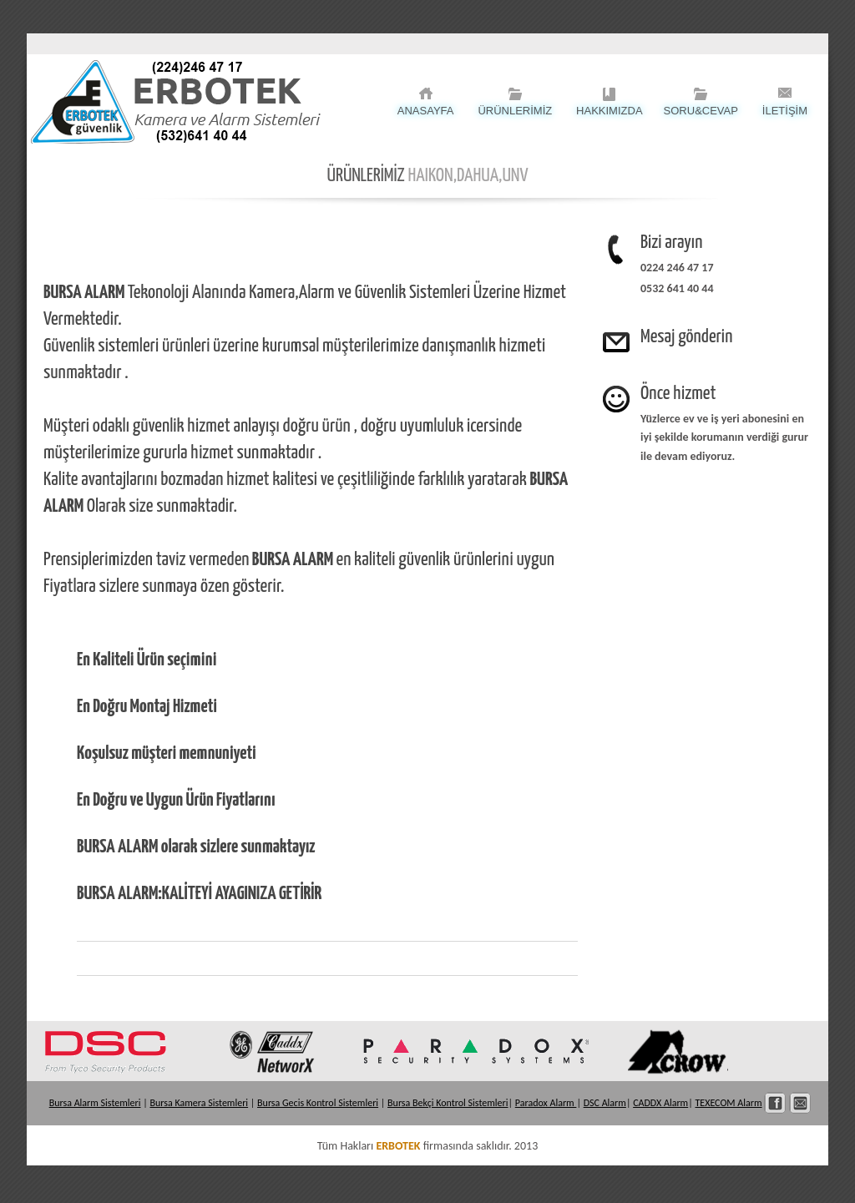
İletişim (800, 1103)
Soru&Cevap (701, 110)
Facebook (775, 1103)
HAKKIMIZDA (609, 110)
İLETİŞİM (784, 110)
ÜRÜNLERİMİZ (515, 110)
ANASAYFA (425, 110)
